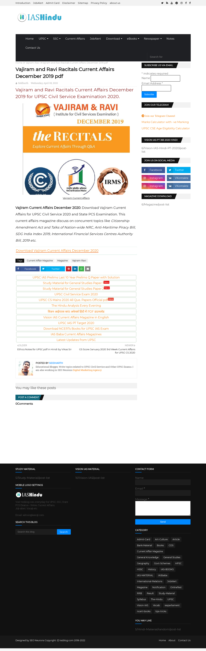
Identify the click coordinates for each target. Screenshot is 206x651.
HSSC (140, 572)
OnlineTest (176, 590)
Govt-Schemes (162, 566)
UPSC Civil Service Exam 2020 (76, 294)
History (152, 572)
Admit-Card (143, 542)
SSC (55, 38)
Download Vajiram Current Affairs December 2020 (57, 251)
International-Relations (149, 584)
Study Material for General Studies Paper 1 (76, 283)
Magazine (62, 260)
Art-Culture (161, 542)
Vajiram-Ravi (32, 62)
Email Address (152, 83)
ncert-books (143, 614)
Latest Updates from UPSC (76, 340)
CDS (171, 548)
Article (176, 542)
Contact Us (32, 47)
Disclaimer (68, 2)
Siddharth (23, 83)
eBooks (132, 38)
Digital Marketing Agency (87, 370)
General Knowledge (148, 560)
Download (113, 38)
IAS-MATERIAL (145, 578)
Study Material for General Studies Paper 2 (76, 288)
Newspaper (151, 38)
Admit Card (53, 2)
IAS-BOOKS (167, 572)
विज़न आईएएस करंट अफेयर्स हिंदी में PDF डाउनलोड (76, 311)
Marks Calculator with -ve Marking (165, 122)
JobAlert (38, 2)
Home (29, 38)
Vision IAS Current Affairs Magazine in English (76, 317)
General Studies (171, 560)
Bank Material (144, 548)
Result (150, 596)
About (172, 643)
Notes (170, 38)
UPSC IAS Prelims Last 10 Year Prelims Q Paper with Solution (76, 277)
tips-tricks (160, 614)
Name (146, 78)
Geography (143, 566)
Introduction (22, 2)
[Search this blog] (36, 532)
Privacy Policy (99, 2)
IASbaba (162, 578)
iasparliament (172, 608)
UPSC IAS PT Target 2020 (76, 323)
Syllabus (141, 602)
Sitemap (83, 2)
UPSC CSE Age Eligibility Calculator (166, 128)
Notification (158, 590)
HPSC (178, 566)
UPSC (42, 38)
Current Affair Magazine (40, 260)
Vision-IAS (142, 608)
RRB (139, 596)
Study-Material (167, 596)
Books (160, 548)
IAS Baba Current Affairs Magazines (76, 334)
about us (115, 2)
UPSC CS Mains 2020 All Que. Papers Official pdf (76, 300)
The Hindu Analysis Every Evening (76, 305)
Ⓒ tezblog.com (65, 643)
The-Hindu (157, 602)
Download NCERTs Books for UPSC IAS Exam (76, 328)
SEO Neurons (37, 643)
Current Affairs (75, 38)
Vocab (156, 608)
